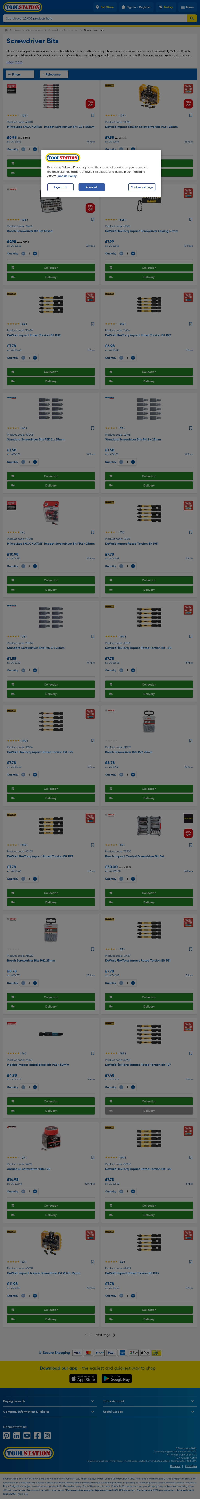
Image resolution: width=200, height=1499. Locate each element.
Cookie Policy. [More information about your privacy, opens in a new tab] (67, 176)
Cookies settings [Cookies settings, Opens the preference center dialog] (142, 187)
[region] (101, 173)
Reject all (60, 187)
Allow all (91, 187)
